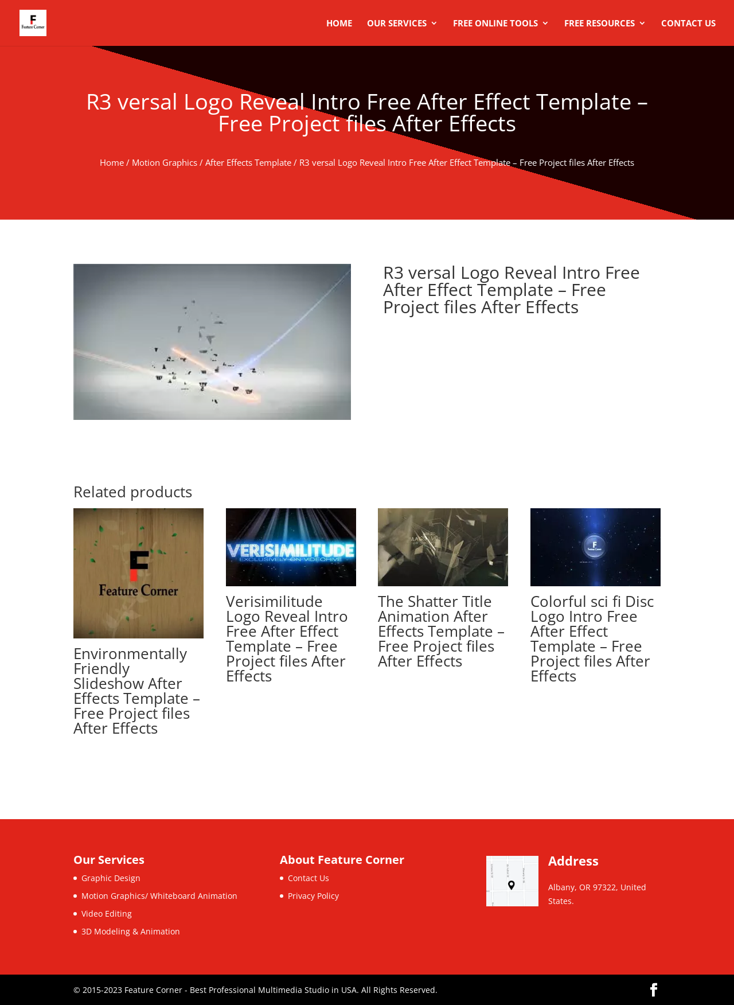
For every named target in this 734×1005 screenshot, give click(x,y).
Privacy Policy (313, 895)
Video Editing (106, 913)
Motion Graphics (164, 162)
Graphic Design (110, 877)
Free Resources (599, 24)
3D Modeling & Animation (130, 931)
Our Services (397, 24)
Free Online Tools (495, 24)
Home (339, 24)
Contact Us (688, 24)
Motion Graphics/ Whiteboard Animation (159, 895)
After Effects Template (248, 162)
